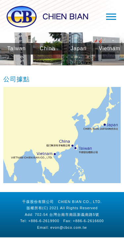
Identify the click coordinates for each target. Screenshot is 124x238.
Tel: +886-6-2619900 (39, 221)
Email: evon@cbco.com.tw (62, 227)
